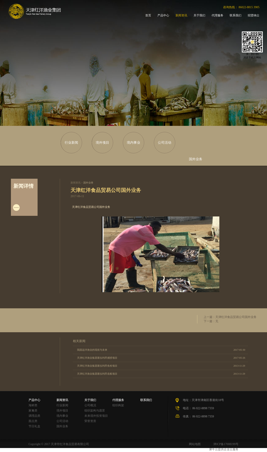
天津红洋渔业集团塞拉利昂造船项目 (97, 373)
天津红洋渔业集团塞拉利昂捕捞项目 (97, 357)
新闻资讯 (76, 182)
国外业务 (88, 182)
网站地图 (194, 444)
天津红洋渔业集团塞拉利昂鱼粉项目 (97, 365)
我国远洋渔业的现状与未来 (92, 349)
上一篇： (230, 317)
